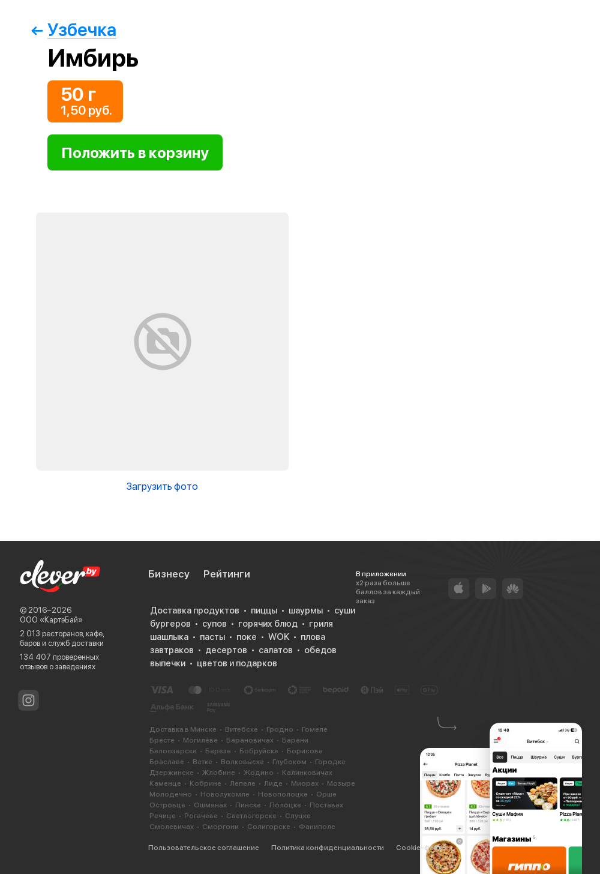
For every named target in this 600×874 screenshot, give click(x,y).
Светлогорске (251, 816)
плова (313, 636)
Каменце (165, 783)
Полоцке (285, 805)
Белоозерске (173, 751)
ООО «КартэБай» (51, 619)
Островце (167, 805)
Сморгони (220, 826)
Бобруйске (258, 751)
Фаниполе (317, 826)
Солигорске (268, 826)
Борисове (305, 751)
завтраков (172, 650)
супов (214, 623)
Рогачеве (201, 816)
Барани (295, 740)
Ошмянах (210, 805)
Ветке (202, 762)
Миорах (305, 783)
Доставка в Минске (183, 729)
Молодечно (170, 794)
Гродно (279, 729)
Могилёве (200, 740)
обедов (320, 650)
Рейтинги (226, 574)
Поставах (326, 805)
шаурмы (306, 610)
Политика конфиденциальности (327, 847)
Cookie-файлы (421, 847)
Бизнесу (169, 574)
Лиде (273, 783)
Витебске (241, 729)
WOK (278, 636)
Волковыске (242, 762)
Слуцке (298, 816)
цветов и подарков (237, 663)
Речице (162, 816)
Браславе (166, 762)
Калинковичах (307, 772)
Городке (330, 762)
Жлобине (218, 772)
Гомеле (315, 729)
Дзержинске (171, 772)
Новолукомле (225, 794)
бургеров (170, 623)
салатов (276, 650)
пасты (212, 636)
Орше (326, 794)
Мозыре (341, 783)
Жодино (259, 772)
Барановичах (250, 740)
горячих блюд (268, 623)
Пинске (248, 805)
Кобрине (205, 783)
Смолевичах (171, 826)
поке (246, 636)
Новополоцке (283, 794)
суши (344, 610)
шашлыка (169, 636)
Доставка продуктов (194, 610)
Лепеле (243, 783)
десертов (226, 650)
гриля (321, 623)
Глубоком (289, 762)
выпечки (167, 663)
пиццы (264, 610)
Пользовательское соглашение (203, 847)
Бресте (162, 740)
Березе (218, 751)
